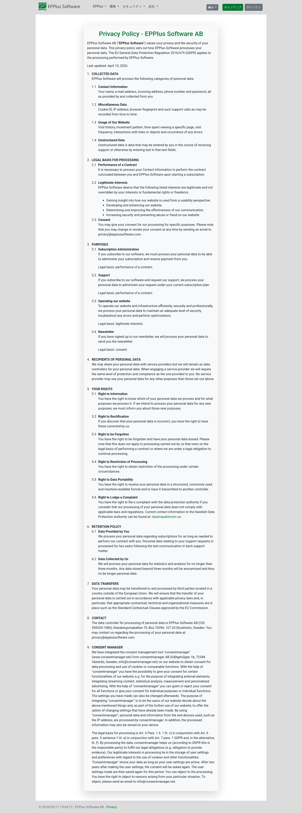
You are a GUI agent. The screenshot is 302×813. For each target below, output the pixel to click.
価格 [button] (113, 6)
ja (211, 7)
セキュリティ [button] (132, 6)
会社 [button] (152, 6)
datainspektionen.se (166, 517)
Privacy (111, 807)
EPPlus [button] (98, 6)
